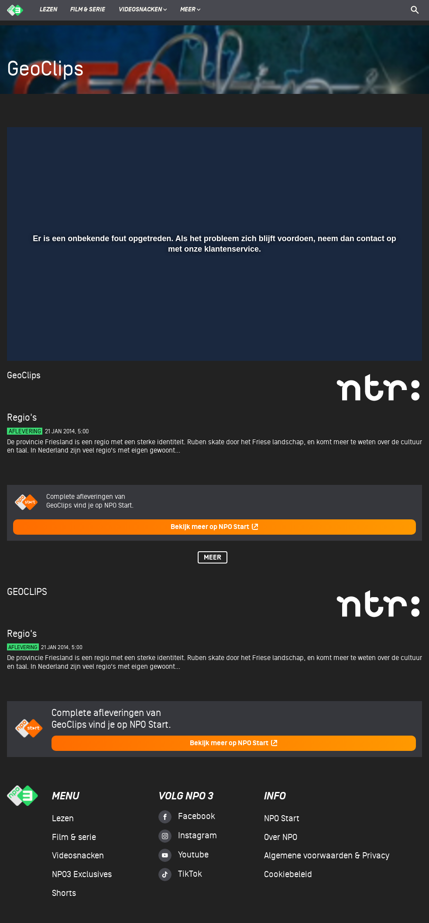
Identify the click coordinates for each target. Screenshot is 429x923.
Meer (190, 10)
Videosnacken (140, 10)
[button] (24, 341)
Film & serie (87, 10)
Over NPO (280, 837)
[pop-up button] (387, 341)
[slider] (213, 324)
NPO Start (281, 818)
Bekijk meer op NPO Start (215, 527)
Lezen (48, 10)
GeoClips (24, 375)
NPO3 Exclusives (82, 874)
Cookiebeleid (288, 874)
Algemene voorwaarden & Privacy (326, 856)
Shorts (64, 893)
